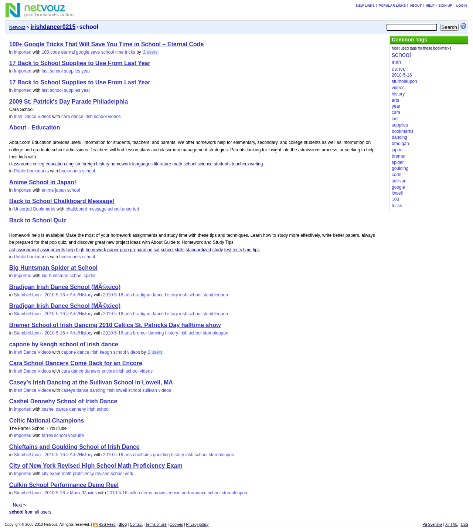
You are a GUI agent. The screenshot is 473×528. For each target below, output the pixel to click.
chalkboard (77, 209)
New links (365, 5)
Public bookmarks (31, 171)
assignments (52, 249)
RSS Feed (107, 524)
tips (256, 249)
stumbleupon (215, 294)
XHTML (451, 524)
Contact (136, 524)
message (98, 209)
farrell (47, 435)
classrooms (20, 164)
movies (160, 492)
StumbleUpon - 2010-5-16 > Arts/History (53, 294)
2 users (150, 52)
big (45, 275)
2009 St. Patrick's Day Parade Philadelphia (68, 101)
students (222, 164)
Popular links (392, 5)
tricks (130, 52)
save (95, 52)
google (82, 52)
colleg (38, 164)
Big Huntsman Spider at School (53, 268)
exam (55, 473)
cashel (48, 409)
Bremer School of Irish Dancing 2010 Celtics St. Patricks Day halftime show (115, 325)
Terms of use (156, 524)
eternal (68, 52)
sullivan (149, 390)
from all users (30, 512)
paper (113, 249)
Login (461, 5)
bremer (140, 333)
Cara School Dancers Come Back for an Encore (75, 363)
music (174, 492)
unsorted (130, 209)
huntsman (58, 275)
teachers (240, 164)
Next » (19, 505)
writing (256, 164)
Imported (22, 52)
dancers (93, 371)
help (71, 249)
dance (77, 116)
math (178, 164)
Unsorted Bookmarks (34, 209)
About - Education (34, 127)
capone (68, 352)
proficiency (83, 473)
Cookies (176, 524)
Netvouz (17, 27)
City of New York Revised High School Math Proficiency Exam (96, 466)
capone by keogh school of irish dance (63, 344)
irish (89, 116)
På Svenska (432, 524)
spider (90, 275)
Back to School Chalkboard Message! (62, 201)
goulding (161, 454)
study (217, 249)
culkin (134, 492)
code (55, 52)
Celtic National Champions (46, 420)
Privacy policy (197, 524)
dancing (156, 333)
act (12, 249)
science (205, 164)
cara (65, 116)
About (416, 5)
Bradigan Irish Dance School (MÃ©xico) (65, 287)
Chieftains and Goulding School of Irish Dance (74, 447)
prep (124, 249)
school (107, 52)
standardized (198, 249)
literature (162, 164)
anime (48, 190)
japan (60, 190)
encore (108, 371)
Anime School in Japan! (42, 182)
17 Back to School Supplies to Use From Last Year (79, 63)
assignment (27, 249)
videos (114, 116)
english (73, 164)
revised (102, 473)
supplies (72, 71)
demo (146, 492)
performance (193, 492)
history (102, 164)
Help (430, 5)
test (227, 249)
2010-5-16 (113, 294)
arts (128, 294)
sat (157, 249)
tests (237, 249)
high (80, 249)
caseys (68, 390)
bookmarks (70, 171)
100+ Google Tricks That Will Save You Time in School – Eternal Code (106, 44)
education (55, 164)
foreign (88, 164)
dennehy (77, 409)
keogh (106, 352)
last (45, 71)
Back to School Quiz (38, 220)
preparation (141, 249)
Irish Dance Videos (32, 116)
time (119, 52)
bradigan (141, 294)
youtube (76, 435)
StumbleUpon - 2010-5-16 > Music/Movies (55, 492)
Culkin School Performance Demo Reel (64, 485)
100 (45, 52)
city (45, 473)
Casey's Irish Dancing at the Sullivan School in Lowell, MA (91, 382)
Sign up (445, 5)
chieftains (142, 454)
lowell (121, 390)
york (129, 473)
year (85, 71)
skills (179, 249)
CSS (465, 524)
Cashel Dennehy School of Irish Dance (63, 401)
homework (120, 164)
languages (142, 164)
